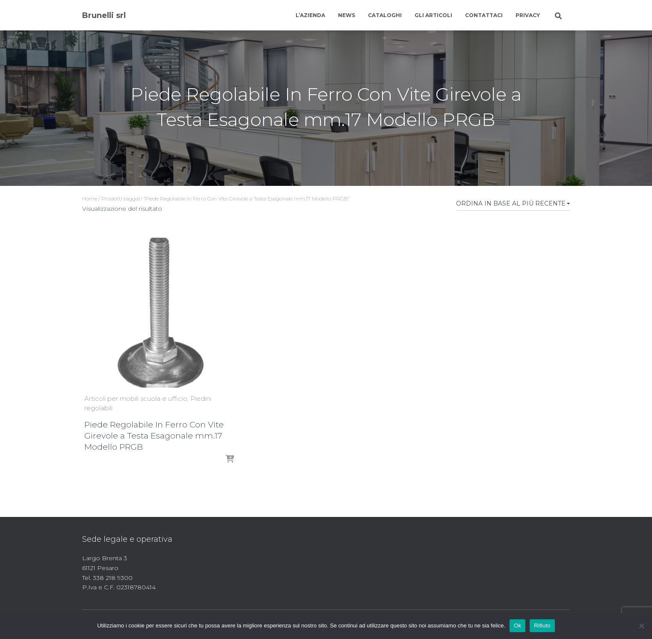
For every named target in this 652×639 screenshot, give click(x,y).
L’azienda (310, 15)
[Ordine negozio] (513, 205)
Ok (517, 625)
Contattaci (484, 15)
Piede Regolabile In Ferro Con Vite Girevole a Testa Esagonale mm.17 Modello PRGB (154, 436)
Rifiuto (542, 625)
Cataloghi (385, 15)
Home (89, 198)
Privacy (528, 15)
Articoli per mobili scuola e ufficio (135, 398)
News (346, 15)
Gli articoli (433, 15)
